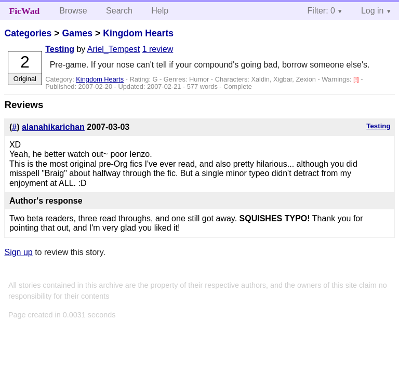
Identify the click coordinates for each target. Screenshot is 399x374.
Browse (73, 10)
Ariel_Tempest (113, 49)
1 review (158, 49)
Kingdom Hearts (138, 33)
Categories (27, 33)
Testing (59, 49)
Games (77, 33)
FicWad (24, 11)
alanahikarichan (53, 127)
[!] (357, 79)
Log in (372, 10)
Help (159, 10)
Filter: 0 (321, 10)
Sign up (18, 252)
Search (119, 10)
